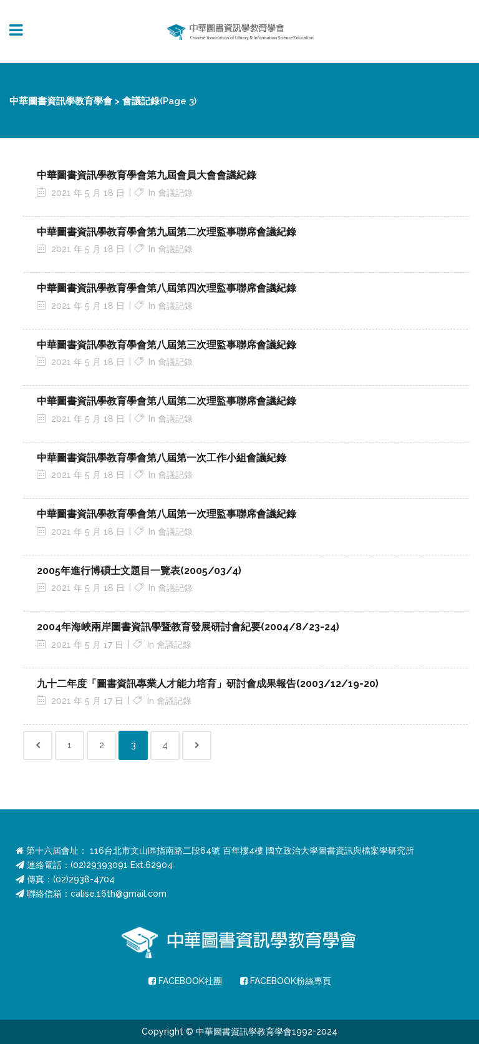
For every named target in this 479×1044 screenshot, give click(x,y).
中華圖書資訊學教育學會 (60, 101)
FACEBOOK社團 (185, 981)
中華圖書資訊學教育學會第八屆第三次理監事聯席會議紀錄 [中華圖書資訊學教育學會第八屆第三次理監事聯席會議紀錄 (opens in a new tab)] (166, 345)
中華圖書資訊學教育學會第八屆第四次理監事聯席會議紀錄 (166, 288)
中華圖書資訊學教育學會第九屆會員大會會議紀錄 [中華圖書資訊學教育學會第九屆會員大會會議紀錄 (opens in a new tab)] (146, 175)
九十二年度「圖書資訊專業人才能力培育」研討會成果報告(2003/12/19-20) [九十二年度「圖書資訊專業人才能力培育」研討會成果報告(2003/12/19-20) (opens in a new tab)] (208, 684)
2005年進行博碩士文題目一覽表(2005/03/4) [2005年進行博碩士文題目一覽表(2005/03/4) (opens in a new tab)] (139, 571)
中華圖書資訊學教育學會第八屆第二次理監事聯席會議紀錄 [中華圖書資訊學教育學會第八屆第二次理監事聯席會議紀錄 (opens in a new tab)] (166, 401)
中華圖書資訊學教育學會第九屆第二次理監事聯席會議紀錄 (166, 232)
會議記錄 (175, 193)
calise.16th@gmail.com (118, 894)
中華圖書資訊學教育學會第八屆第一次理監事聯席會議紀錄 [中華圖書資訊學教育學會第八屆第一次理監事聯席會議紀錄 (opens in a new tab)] (166, 514)
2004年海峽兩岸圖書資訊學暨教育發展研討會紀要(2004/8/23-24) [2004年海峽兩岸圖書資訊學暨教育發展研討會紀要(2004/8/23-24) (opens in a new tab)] (188, 627)
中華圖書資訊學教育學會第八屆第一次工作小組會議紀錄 (161, 458)
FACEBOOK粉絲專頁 (285, 981)
